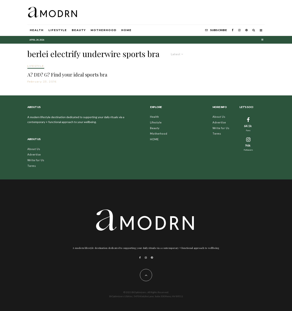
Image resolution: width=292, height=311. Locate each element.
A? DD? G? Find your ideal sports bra (67, 75)
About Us (33, 149)
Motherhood (104, 30)
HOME (126, 30)
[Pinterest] (246, 30)
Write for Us (35, 160)
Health (37, 30)
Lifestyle (57, 30)
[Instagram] (239, 30)
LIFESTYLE (35, 65)
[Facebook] (232, 30)
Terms (31, 165)
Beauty (79, 30)
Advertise (34, 154)
